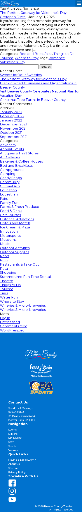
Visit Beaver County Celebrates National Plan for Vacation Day (40, 93)
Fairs (4, 198)
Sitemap (13, 468)
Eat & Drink (15, 437)
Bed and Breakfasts (35, 54)
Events (12, 429)
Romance (57, 58)
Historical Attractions (17, 219)
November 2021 (13, 128)
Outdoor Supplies (14, 252)
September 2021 (14, 137)
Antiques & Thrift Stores (19, 153)
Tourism (6, 58)
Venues (13, 450)
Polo (4, 260)
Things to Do (64, 54)
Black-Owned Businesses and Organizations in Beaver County (38, 85)
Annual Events (12, 149)
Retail (4, 268)
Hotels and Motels (15, 223)
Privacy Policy (17, 472)
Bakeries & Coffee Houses (21, 161)
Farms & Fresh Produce (19, 206)
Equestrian (9, 194)
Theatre (6, 281)
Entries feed (10, 322)
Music (5, 244)
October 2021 (11, 132)
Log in (5, 318)
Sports (12, 446)
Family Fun (9, 203)
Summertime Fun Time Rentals (26, 277)
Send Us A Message (20, 408)
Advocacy (8, 145)
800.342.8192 (16, 411)
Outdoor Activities (15, 248)
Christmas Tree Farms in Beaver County (33, 100)
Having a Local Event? (22, 459)
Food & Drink (11, 211)
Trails (4, 293)
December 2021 (13, 124)
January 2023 (11, 112)
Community (9, 182)
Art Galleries (10, 157)
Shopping (8, 272)
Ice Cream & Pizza (15, 227)
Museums (8, 239)
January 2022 (11, 120)
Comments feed (13, 326)
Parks (4, 256)
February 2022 (12, 116)
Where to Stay (26, 58)
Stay (11, 441)
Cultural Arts (10, 186)
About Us (14, 463)
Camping (7, 174)
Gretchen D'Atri (13, 17)
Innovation (9, 231)
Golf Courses (10, 215)
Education (8, 190)
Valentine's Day (12, 62)
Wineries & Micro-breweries (23, 305)
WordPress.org (12, 330)
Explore (12, 433)
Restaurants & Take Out (19, 264)
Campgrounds (12, 170)
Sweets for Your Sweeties (21, 75)
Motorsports (10, 235)
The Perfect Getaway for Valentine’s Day (33, 13)
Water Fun (9, 297)
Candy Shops (11, 178)
